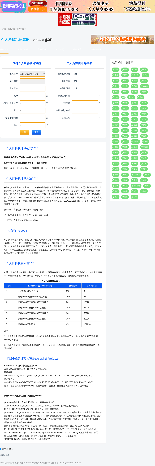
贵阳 (116, 147)
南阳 (125, 197)
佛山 (144, 125)
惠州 (135, 152)
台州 (116, 175)
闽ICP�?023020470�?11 (70, 463)
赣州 (147, 186)
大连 (146, 141)
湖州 (135, 180)
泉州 (135, 147)
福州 (144, 136)
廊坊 (116, 180)
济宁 (125, 186)
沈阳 (144, 130)
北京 (116, 108)
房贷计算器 (13, 29)
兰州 (144, 164)
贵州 (144, 92)
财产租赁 (60, 49)
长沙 (116, 125)
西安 (135, 114)
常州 (144, 152)
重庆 (116, 114)
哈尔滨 (136, 141)
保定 (116, 164)
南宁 (125, 147)
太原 (144, 158)
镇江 (135, 191)
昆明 (135, 130)
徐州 (125, 158)
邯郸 (144, 191)
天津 (144, 119)
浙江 (135, 103)
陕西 (125, 92)
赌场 (123, 97)
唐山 (125, 191)
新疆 (116, 69)
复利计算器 (22, 29)
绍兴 (144, 169)
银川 (116, 197)
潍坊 (125, 169)
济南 (116, 136)
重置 (37, 132)
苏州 (116, 119)
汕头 (125, 180)
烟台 (135, 169)
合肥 (116, 130)
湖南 (141, 97)
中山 (135, 164)
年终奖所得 (23, 49)
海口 (125, 175)
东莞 (125, 125)
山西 (125, 81)
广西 (135, 86)
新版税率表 (96, 49)
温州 (116, 141)
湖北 (116, 86)
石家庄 (145, 147)
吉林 (146, 75)
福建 (144, 69)
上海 (144, 103)
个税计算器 (4, 29)
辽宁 (116, 81)
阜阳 (116, 191)
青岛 (125, 130)
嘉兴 (116, 158)
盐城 (116, 186)
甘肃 (125, 103)
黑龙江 (136, 75)
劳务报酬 (42, 49)
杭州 (125, 114)
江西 (135, 69)
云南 (135, 92)
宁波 (135, 125)
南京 (135, 119)
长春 (116, 152)
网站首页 (4, 49)
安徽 (116, 75)
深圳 (135, 108)
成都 (144, 108)
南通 (135, 158)
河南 (144, 81)
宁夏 (125, 86)
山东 (125, 69)
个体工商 (77, 49)
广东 (132, 97)
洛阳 (147, 175)
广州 (125, 108)
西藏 (116, 103)
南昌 (125, 152)
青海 (116, 92)
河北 (135, 81)
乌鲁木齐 (137, 175)
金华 (125, 141)
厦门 (135, 136)
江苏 (125, 75)
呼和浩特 (137, 186)
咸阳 (144, 180)
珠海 (125, 164)
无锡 (125, 136)
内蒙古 (145, 86)
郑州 (125, 119)
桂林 (135, 197)
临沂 (116, 169)
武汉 (144, 114)
